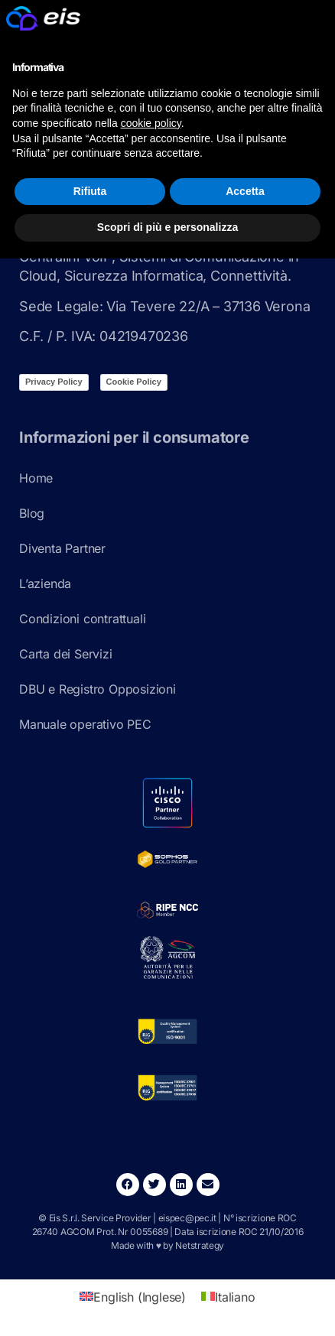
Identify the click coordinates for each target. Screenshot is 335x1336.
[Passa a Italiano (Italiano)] (228, 1297)
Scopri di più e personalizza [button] (167, 227)
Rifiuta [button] (90, 191)
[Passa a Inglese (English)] (133, 1297)
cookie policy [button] (151, 123)
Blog (31, 513)
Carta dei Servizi (65, 653)
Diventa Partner (62, 548)
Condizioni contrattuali (82, 618)
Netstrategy (199, 1245)
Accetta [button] (245, 191)
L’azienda (45, 583)
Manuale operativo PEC (85, 724)
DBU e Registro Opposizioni (97, 689)
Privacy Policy (54, 381)
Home (36, 478)
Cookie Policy (133, 381)
